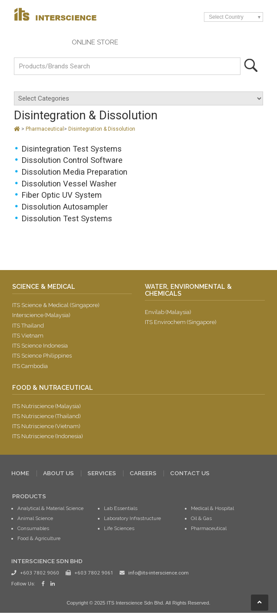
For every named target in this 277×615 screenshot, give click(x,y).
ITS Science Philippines (42, 357)
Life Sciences (119, 530)
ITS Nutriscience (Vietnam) (46, 428)
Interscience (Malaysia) (41, 316)
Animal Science (35, 520)
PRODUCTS (29, 497)
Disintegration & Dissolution (101, 129)
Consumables (33, 530)
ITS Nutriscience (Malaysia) (46, 407)
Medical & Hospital (212, 510)
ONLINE (95, 42)
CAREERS (143, 475)
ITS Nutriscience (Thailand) (46, 417)
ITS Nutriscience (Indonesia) (47, 438)
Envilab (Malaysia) (168, 313)
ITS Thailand (28, 326)
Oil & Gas (201, 520)
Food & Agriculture (38, 540)
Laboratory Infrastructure (132, 520)
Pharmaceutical (45, 129)
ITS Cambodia (30, 367)
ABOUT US (58, 475)
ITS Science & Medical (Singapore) (56, 306)
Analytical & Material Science (50, 510)
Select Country (226, 17)
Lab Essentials (120, 510)
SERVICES (101, 475)
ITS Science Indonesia (40, 346)
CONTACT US (190, 475)
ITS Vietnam (27, 336)
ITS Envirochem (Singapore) (181, 323)
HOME (20, 475)
